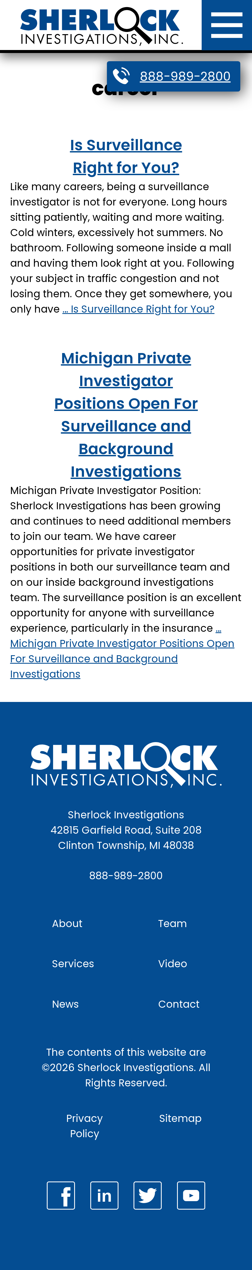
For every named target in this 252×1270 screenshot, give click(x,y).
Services (73, 964)
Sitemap (180, 1118)
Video (172, 964)
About (67, 923)
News (65, 1004)
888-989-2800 (185, 76)
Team (172, 923)
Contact (178, 1004)
